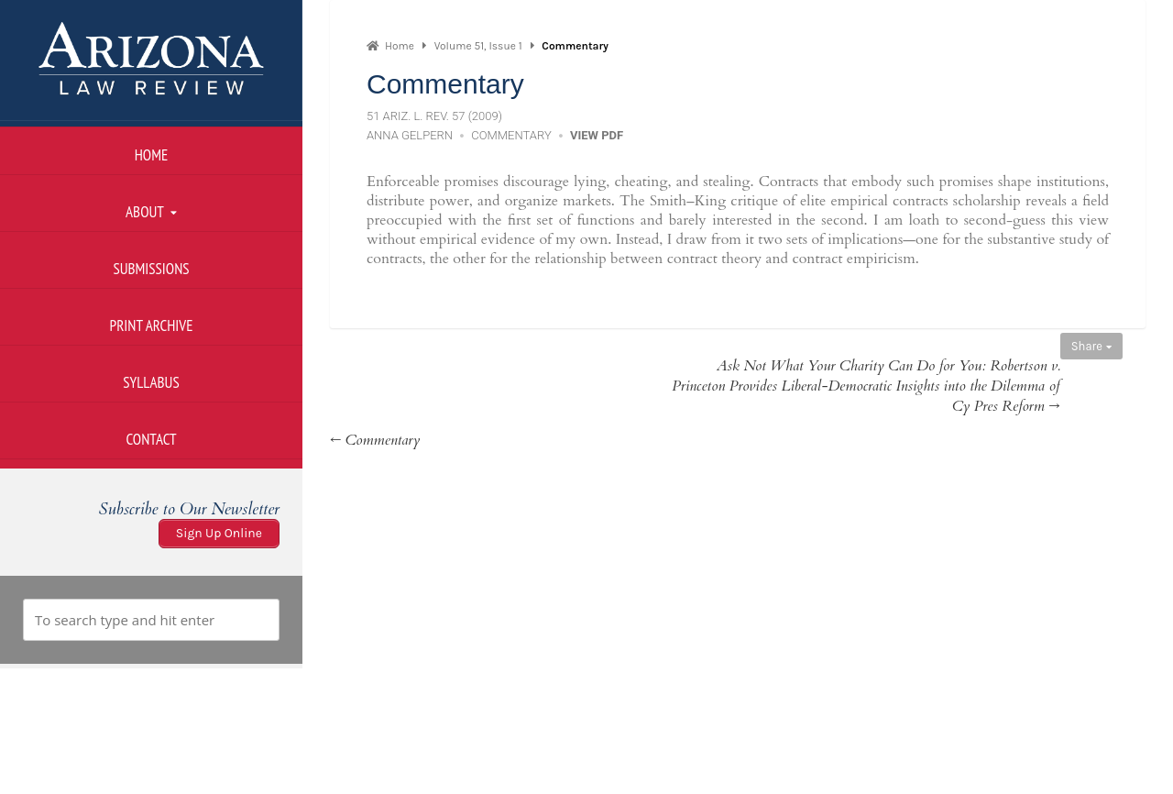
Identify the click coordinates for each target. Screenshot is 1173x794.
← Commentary (375, 440)
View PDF (596, 135)
